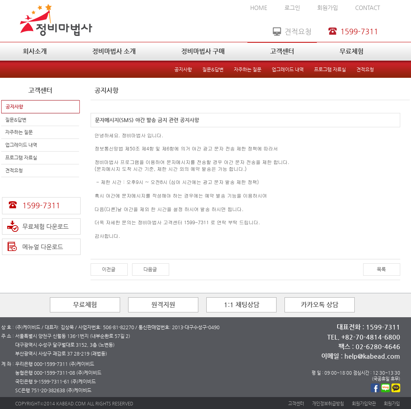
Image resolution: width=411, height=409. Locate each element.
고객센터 (282, 51)
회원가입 (327, 7)
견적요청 (365, 69)
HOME (258, 7)
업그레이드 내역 (288, 69)
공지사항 (183, 69)
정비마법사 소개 (114, 51)
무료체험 (352, 51)
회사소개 (35, 51)
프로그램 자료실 (330, 69)
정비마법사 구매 (203, 51)
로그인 (292, 7)
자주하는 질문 (247, 69)
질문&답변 (212, 69)
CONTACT (367, 7)
